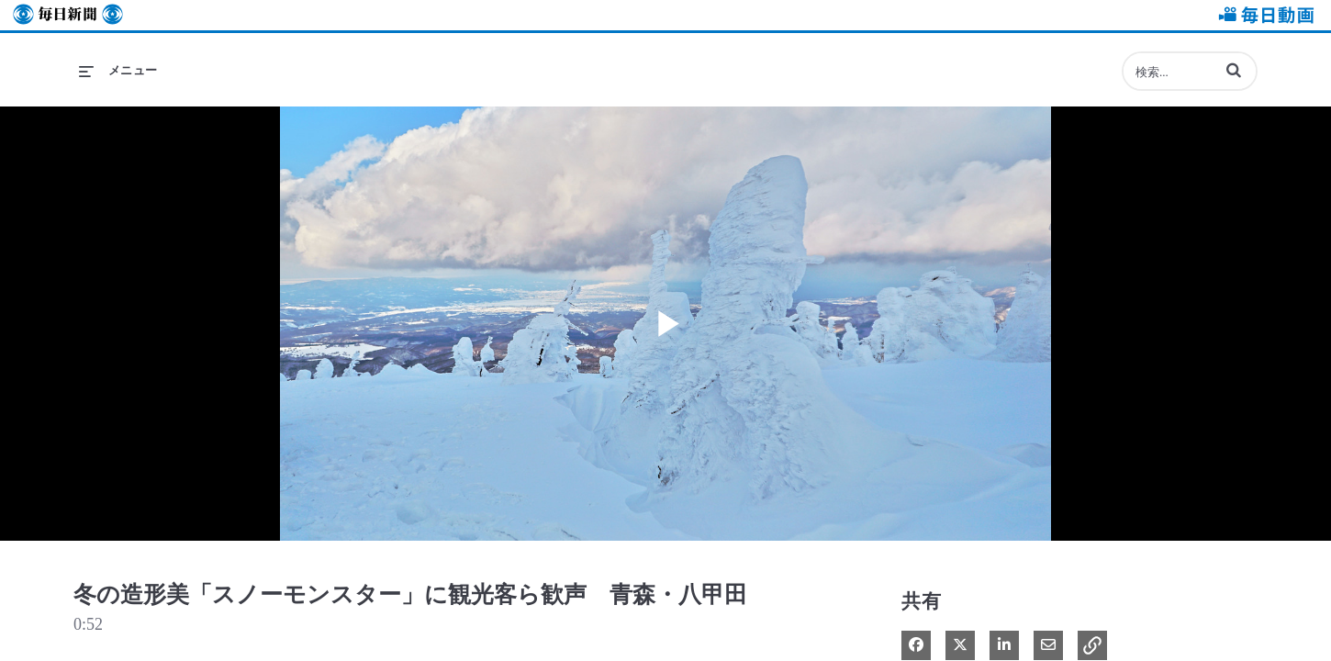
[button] (1233, 69)
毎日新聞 (68, 15)
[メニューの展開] (118, 71)
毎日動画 (1263, 15)
